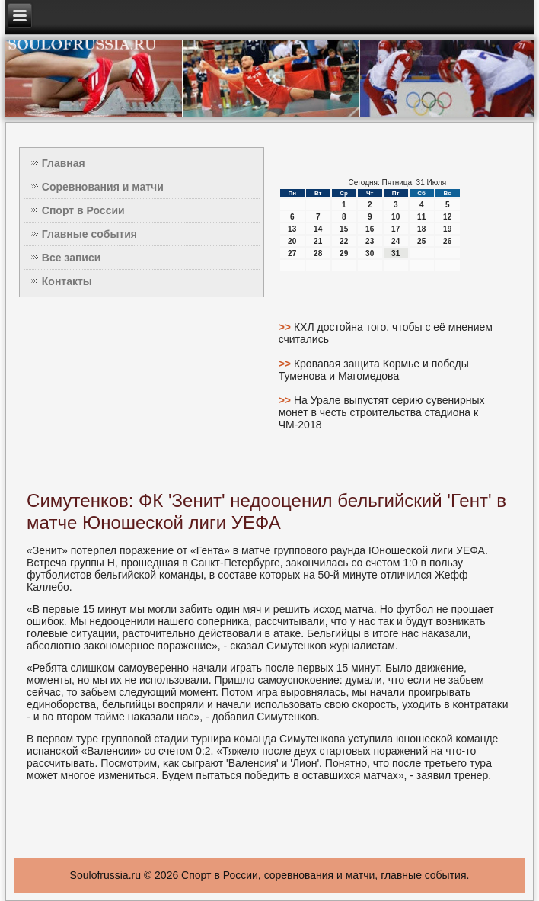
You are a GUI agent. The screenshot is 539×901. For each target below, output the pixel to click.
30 (369, 253)
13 (292, 229)
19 (447, 229)
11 (421, 217)
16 (369, 229)
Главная (63, 163)
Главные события (89, 234)
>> (286, 327)
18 (421, 229)
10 (395, 217)
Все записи (71, 258)
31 (395, 253)
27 (292, 253)
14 (318, 229)
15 (344, 229)
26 (447, 241)
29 (344, 253)
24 (395, 241)
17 (395, 229)
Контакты (67, 281)
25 (421, 241)
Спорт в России (83, 210)
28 (318, 253)
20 (292, 241)
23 (369, 241)
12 (447, 217)
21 (318, 241)
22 (344, 241)
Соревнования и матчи (103, 187)
